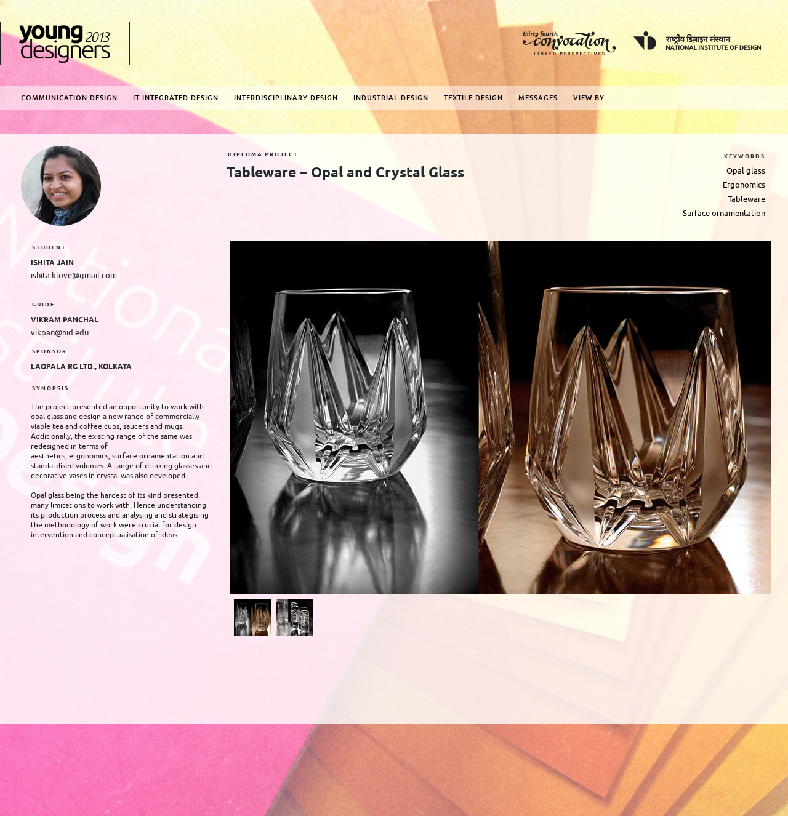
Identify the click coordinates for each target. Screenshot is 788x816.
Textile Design (473, 98)
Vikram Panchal (64, 320)
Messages (538, 98)
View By (589, 98)
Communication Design (69, 98)
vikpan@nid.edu (60, 332)
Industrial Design (390, 98)
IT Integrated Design (176, 98)
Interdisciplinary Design (286, 98)
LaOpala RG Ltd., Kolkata (81, 367)
